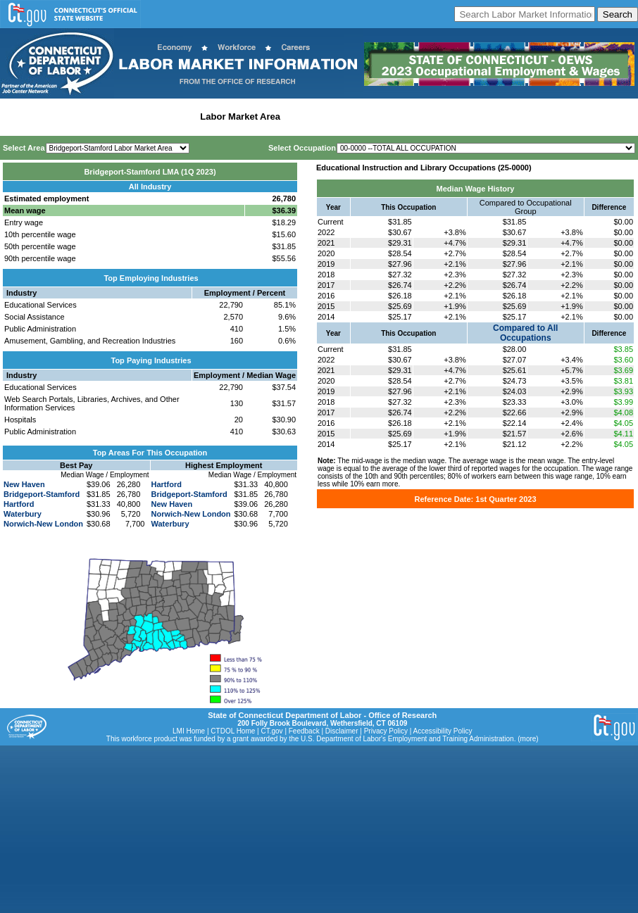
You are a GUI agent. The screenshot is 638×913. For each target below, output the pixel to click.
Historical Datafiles (455, 116)
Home (16, 116)
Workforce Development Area (348, 116)
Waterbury (23, 514)
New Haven (24, 484)
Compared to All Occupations (525, 333)
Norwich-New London (43, 524)
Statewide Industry (154, 116)
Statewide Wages (72, 116)
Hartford (19, 504)
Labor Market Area (240, 116)
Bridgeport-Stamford (42, 494)
